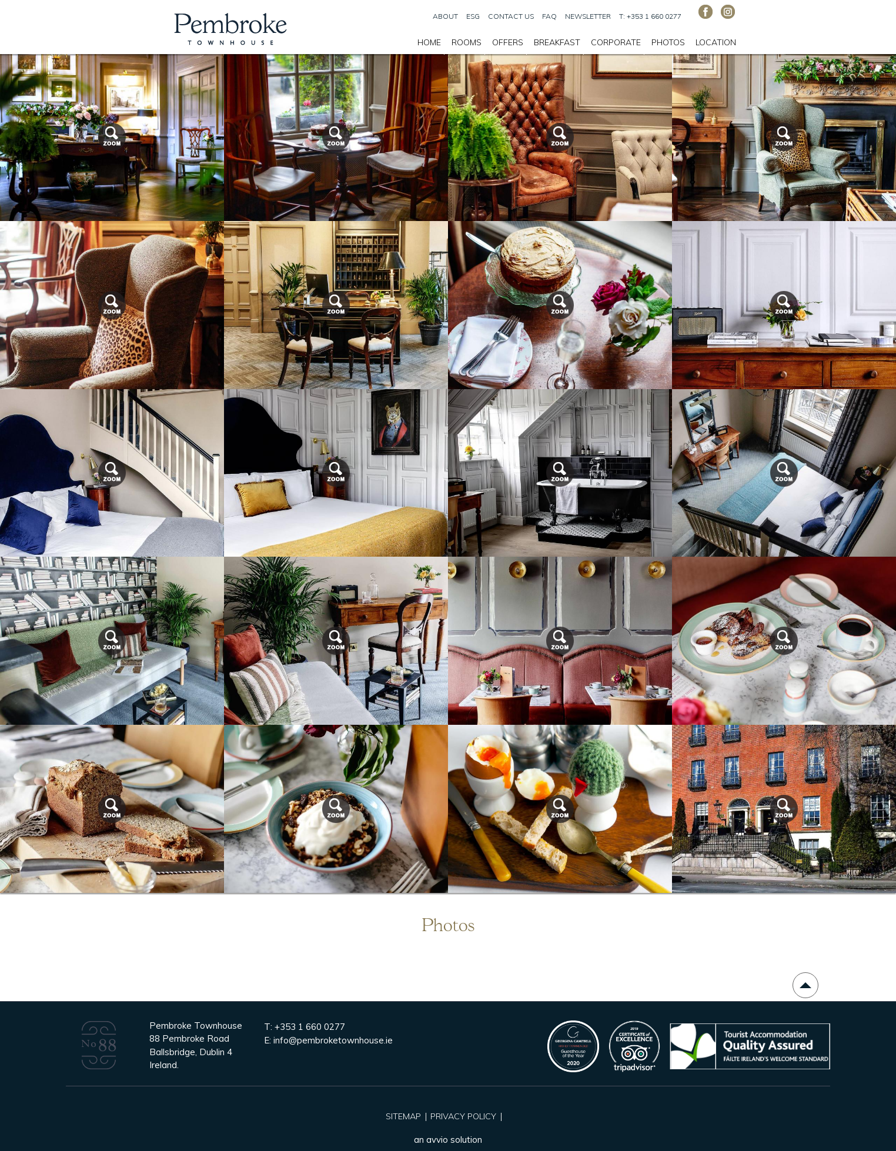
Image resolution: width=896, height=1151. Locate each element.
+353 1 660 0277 (310, 1026)
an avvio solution (448, 1139)
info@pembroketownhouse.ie (333, 1040)
